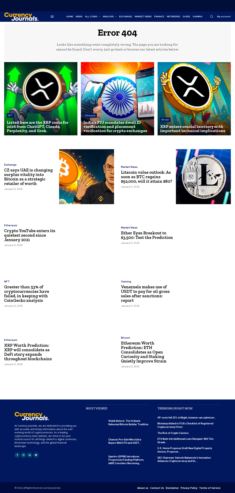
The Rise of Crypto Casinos (173, 433)
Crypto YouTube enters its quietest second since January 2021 (30, 235)
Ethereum (90, 115)
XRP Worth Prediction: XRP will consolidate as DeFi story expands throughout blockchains (28, 352)
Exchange (10, 165)
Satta (181, 465)
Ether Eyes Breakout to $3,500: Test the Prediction (144, 235)
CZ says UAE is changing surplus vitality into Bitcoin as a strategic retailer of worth (28, 177)
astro (193, 465)
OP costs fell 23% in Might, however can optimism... (186, 417)
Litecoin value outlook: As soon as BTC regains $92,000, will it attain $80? (147, 177)
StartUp (168, 465)
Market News (129, 167)
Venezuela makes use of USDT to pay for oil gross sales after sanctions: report (145, 294)
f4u (175, 465)
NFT (10, 115)
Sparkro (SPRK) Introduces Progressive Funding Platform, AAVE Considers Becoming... (126, 460)
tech (187, 465)
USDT (160, 465)
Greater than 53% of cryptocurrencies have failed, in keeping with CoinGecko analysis (27, 294)
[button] (211, 16)
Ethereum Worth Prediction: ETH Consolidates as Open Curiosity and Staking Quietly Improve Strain (144, 352)
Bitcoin (165, 119)
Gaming (126, 282)
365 (199, 465)
